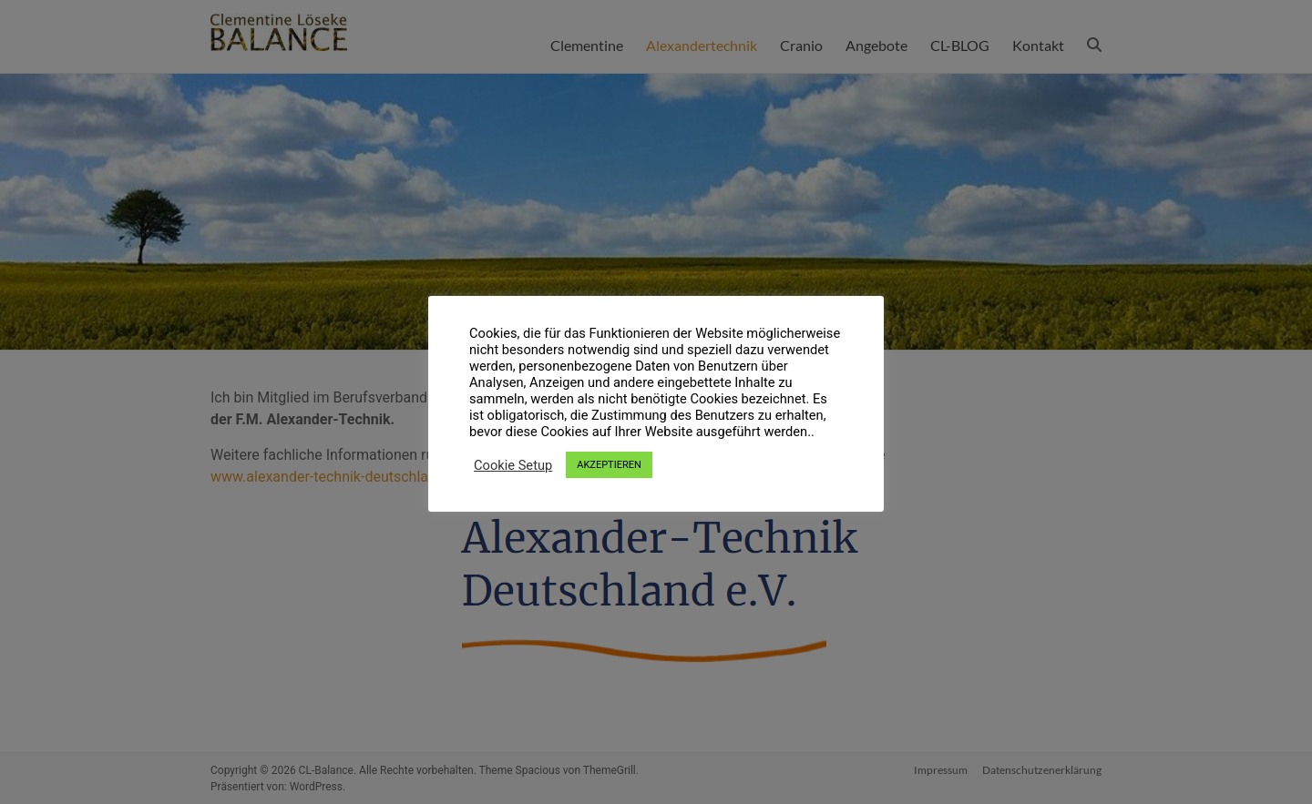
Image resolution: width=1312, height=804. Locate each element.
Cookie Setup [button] (513, 465)
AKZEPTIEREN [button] (609, 465)
